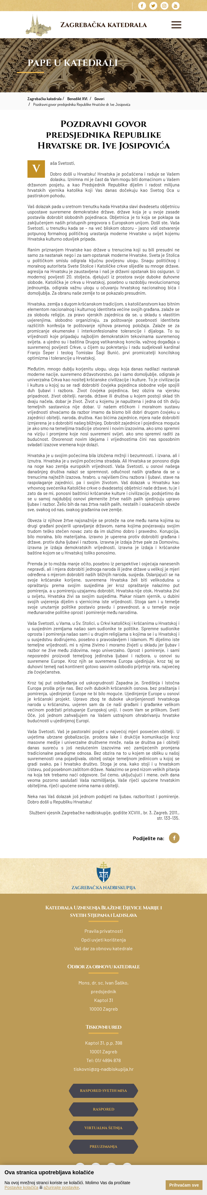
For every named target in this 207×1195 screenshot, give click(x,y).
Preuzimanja (103, 1146)
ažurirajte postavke (61, 1187)
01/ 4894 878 (108, 1060)
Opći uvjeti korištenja (103, 939)
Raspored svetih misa (103, 1090)
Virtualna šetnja (103, 1128)
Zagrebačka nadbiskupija (104, 888)
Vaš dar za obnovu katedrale (103, 948)
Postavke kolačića (21, 1187)
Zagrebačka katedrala (103, 25)
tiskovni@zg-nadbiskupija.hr (104, 1069)
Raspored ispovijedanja (103, 1112)
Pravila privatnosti (103, 931)
